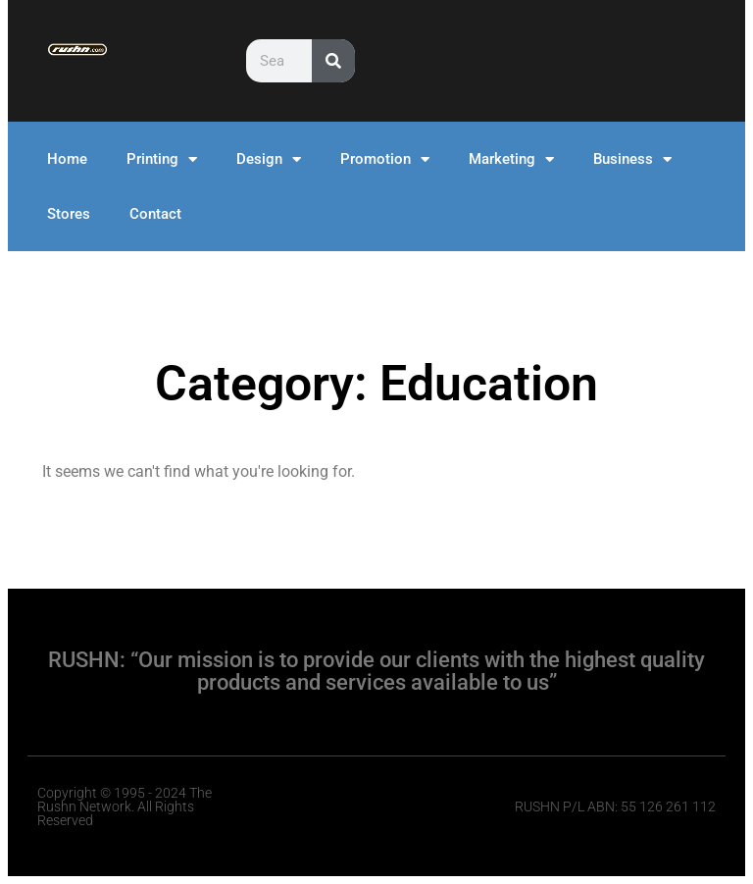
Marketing (511, 159)
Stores (68, 214)
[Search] (333, 60)
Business (632, 159)
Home (67, 159)
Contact (155, 214)
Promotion (384, 159)
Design (268, 159)
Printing (161, 159)
